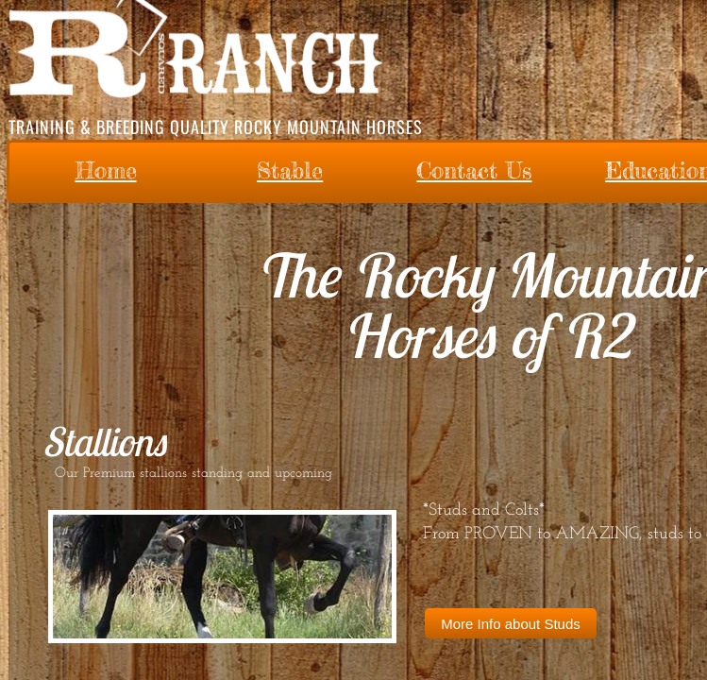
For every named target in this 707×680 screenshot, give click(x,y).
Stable (290, 170)
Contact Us (473, 170)
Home (106, 170)
